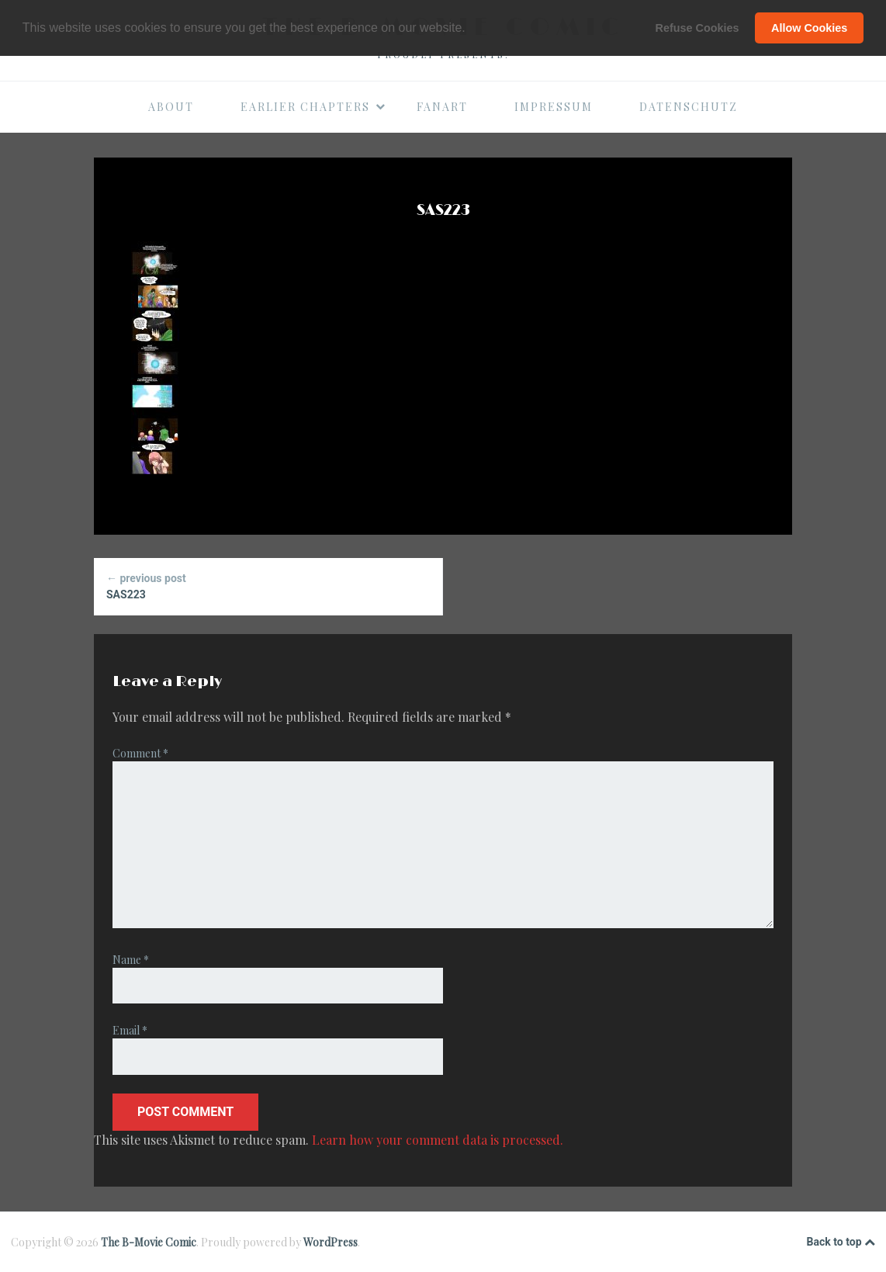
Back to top (841, 1242)
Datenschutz (688, 106)
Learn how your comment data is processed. (437, 1140)
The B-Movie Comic (148, 1242)
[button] (471, 28)
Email (129, 1030)
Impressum (553, 106)
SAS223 (268, 585)
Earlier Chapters (313, 106)
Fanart (442, 106)
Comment (140, 753)
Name (130, 959)
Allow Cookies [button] (809, 28)
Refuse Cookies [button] (697, 28)
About (171, 106)
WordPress (330, 1242)
